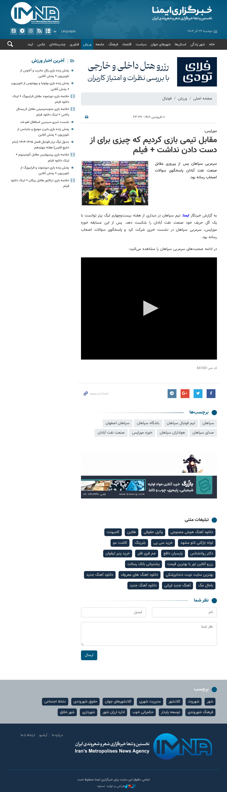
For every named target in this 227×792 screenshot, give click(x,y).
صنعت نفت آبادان (111, 433)
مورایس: (210, 131)
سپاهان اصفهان (117, 423)
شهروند (193, 702)
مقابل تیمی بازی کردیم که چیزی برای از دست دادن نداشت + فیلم (153, 145)
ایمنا (166, 13)
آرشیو (48, 31)
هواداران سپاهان (172, 433)
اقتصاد (127, 44)
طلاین (131, 532)
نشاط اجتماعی (55, 702)
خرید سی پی (163, 543)
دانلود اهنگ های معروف (139, 575)
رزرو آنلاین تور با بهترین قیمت (190, 564)
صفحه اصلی (202, 99)
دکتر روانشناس (201, 554)
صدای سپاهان (203, 433)
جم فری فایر (146, 554)
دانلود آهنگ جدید (99, 575)
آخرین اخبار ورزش (48, 61)
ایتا (14, 31)
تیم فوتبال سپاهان (181, 423)
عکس (41, 44)
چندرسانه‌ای (57, 44)
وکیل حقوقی (153, 532)
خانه (212, 44)
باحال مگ (205, 586)
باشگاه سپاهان (148, 423)
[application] (149, 308)
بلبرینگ (140, 543)
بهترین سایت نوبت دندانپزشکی (189, 575)
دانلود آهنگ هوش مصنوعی (192, 532)
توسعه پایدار (170, 712)
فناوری (74, 44)
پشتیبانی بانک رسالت (143, 564)
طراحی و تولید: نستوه (116, 786)
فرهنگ (113, 44)
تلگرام (22, 31)
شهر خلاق (67, 712)
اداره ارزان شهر (114, 712)
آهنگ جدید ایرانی (177, 586)
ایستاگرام (31, 31)
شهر (210, 702)
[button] (149, 308)
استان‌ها (180, 44)
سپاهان (208, 423)
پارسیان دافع (173, 554)
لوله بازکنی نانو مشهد (196, 543)
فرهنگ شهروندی (200, 712)
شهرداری (88, 712)
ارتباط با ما (28, 735)
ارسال (89, 655)
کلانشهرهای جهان (118, 702)
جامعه (99, 44)
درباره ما (57, 735)
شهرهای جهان (161, 44)
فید (39, 31)
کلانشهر (174, 702)
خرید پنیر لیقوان (118, 554)
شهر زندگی (197, 44)
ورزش (87, 44)
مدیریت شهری (150, 702)
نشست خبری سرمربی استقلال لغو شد (44, 122)
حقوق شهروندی (85, 702)
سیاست (141, 44)
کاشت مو (120, 543)
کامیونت (113, 532)
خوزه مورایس (142, 433)
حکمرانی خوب (142, 712)
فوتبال (167, 99)
